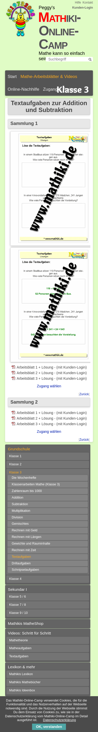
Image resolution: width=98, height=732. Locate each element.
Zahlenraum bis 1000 (27, 491)
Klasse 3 (15, 472)
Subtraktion (20, 504)
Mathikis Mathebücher (24, 682)
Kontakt (87, 2)
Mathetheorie (18, 640)
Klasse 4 (15, 579)
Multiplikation (21, 511)
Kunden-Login (82, 7)
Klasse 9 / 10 (18, 613)
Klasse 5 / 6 (17, 596)
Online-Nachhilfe (23, 89)
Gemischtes (20, 524)
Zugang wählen (49, 386)
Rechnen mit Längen (26, 537)
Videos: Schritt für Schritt (29, 633)
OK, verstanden (49, 727)
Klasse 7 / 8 (17, 605)
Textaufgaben (21, 557)
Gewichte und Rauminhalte (31, 543)
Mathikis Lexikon (21, 674)
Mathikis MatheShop (25, 623)
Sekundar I (17, 589)
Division (17, 517)
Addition (17, 497)
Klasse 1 (15, 456)
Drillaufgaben (21, 563)
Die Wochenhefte (24, 478)
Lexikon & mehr (21, 667)
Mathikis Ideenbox (22, 690)
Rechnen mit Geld (24, 530)
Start (12, 76)
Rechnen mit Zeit (24, 550)
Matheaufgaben (20, 648)
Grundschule (19, 449)
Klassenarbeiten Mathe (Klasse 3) (36, 484)
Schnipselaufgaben (25, 569)
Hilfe (78, 2)
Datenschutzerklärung (59, 720)
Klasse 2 (15, 464)
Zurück (84, 394)
